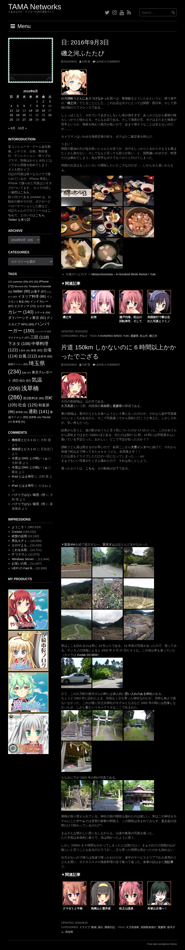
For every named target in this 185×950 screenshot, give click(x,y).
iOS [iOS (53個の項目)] (33, 281)
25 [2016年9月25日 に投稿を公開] (11, 119)
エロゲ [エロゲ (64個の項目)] (44, 306)
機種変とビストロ (24, 440)
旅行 (100, 927)
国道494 (69, 544)
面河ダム (109, 544)
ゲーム (80, 821)
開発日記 (110, 927)
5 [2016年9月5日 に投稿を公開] (17, 106)
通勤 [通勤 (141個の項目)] (39, 411)
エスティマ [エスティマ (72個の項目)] (25, 306)
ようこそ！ (19, 527)
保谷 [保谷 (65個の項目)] (37, 350)
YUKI (126, 335)
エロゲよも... (21, 545)
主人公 (165, 821)
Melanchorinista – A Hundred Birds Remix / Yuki (123, 274)
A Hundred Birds (110, 335)
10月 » (22, 128)
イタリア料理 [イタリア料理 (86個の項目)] (32, 296)
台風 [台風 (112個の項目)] (27, 356)
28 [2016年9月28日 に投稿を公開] (30, 119)
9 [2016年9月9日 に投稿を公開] (43, 106)
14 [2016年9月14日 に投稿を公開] (30, 110)
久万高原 (67, 406)
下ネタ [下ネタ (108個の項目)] (19, 343)
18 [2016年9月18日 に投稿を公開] (11, 115)
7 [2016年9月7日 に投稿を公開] (30, 106)
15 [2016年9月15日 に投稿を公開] (37, 110)
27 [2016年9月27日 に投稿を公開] (24, 119)
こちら (90, 468)
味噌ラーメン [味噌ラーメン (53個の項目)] (18, 364)
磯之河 (71, 103)
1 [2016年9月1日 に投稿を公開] (37, 101)
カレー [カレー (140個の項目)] (21, 311)
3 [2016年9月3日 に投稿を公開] (50, 101)
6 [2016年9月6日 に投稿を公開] (24, 106)
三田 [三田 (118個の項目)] (39, 337)
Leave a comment (108, 61)
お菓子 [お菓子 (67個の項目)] (38, 291)
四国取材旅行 (148, 927)
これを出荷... (21, 550)
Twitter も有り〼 (19, 219)
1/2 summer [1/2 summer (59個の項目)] (18, 281)
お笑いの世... (21, 563)
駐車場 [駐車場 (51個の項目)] (19, 421)
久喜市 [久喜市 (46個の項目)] (24, 350)
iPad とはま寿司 (23, 476)
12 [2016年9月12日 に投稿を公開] (17, 110)
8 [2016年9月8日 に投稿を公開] (37, 106)
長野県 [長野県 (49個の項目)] (35, 417)
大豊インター (140, 447)
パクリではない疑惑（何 (28, 494)
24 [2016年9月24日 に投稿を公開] (50, 115)
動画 (94, 927)
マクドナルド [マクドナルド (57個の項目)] (18, 337)
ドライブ (84, 927)
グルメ (83, 335)
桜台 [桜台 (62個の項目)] (25, 380)
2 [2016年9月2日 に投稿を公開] (43, 101)
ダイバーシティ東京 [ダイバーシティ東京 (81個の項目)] (27, 318)
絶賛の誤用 (19, 536)
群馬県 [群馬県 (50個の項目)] (22, 412)
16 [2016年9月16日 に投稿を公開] (43, 110)
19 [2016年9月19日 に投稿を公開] (17, 115)
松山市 (144, 335)
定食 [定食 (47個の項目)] (26, 372)
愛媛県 (134, 335)
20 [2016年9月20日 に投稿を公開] (24, 115)
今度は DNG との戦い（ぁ (30, 458)
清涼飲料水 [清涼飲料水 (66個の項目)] (33, 398)
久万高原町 (132, 927)
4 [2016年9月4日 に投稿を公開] (11, 106)
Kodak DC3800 (87, 654)
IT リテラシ (19, 554)
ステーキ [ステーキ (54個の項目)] (42, 312)
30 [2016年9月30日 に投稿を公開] (43, 119)
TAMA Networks (34, 7)
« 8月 (11, 128)
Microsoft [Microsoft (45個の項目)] (21, 286)
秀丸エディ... (21, 540)
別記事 (168, 862)
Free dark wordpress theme (162, 944)
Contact (17, 531)
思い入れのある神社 (138, 693)
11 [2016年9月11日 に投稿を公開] (11, 110)
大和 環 (86, 61)
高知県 (105, 406)
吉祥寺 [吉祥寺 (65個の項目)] (45, 356)
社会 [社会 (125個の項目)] (28, 404)
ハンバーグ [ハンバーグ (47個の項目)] (43, 331)
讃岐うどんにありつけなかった (88, 98)
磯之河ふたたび (82, 53)
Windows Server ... (24, 559)
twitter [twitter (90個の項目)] (21, 291)
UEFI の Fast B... (23, 568)
